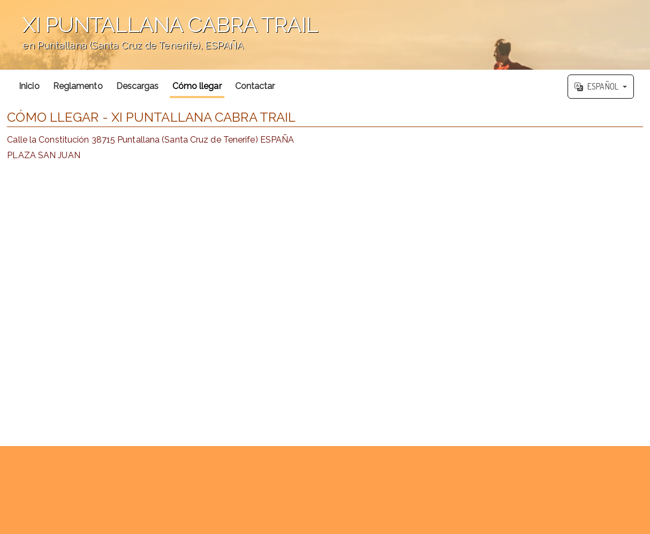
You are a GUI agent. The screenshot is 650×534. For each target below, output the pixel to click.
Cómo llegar (197, 86)
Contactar (255, 86)
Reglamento (78, 86)
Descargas (137, 86)
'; (325, 35)
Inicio (29, 86)
